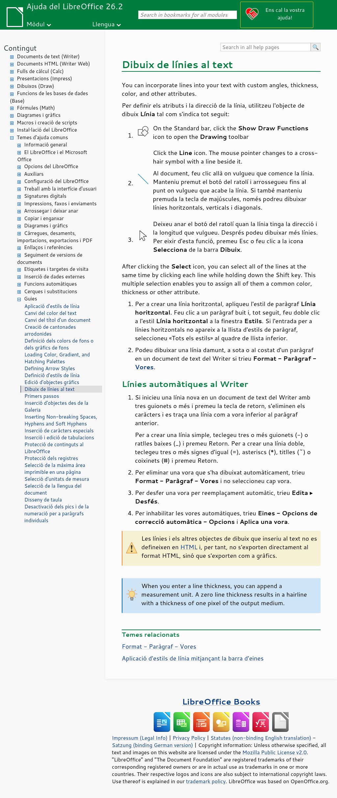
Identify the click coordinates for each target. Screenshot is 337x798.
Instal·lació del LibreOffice (47, 129)
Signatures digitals (45, 196)
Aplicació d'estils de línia (52, 306)
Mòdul (35, 23)
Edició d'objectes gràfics (51, 382)
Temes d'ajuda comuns (42, 137)
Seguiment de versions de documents (49, 258)
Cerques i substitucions (50, 291)
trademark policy (205, 781)
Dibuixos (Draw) (35, 86)
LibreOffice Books (221, 701)
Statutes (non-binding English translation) (260, 737)
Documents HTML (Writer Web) (53, 63)
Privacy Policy (188, 737)
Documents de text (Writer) (48, 56)
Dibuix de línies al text (49, 389)
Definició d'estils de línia (52, 375)
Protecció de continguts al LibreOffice (54, 448)
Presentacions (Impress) (44, 78)
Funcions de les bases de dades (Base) (49, 97)
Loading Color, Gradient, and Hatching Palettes (57, 358)
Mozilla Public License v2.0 (274, 752)
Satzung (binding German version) (152, 745)
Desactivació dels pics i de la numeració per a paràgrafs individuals (56, 513)
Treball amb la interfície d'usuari (60, 188)
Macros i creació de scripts (47, 122)
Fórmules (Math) (36, 107)
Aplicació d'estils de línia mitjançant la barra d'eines (193, 658)
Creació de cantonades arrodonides (50, 330)
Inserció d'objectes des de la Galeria (56, 406)
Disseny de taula (43, 499)
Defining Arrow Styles (49, 368)
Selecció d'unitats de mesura (56, 479)
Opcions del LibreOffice (51, 166)
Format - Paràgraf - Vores (159, 646)
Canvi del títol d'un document (57, 320)
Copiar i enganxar (44, 218)
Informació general (45, 144)
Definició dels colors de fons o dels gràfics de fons (58, 344)
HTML (188, 547)
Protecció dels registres (51, 458)
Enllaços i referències (48, 247)
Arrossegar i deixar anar (51, 210)
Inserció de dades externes (54, 276)
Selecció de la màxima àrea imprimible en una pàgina (54, 469)
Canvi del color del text (50, 313)
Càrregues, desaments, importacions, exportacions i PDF (54, 237)
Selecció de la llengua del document (53, 489)
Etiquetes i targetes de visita (56, 269)
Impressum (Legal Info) (140, 737)
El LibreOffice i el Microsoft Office (52, 156)
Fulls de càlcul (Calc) (40, 71)
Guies (30, 298)
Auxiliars (33, 173)
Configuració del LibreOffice (56, 181)
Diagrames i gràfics (39, 115)
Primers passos (41, 396)
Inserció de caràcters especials (58, 430)
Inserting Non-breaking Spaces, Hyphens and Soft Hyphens (60, 420)
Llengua (103, 23)
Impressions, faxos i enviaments (60, 203)
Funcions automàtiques (50, 283)
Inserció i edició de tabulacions (59, 437)
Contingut (20, 48)
